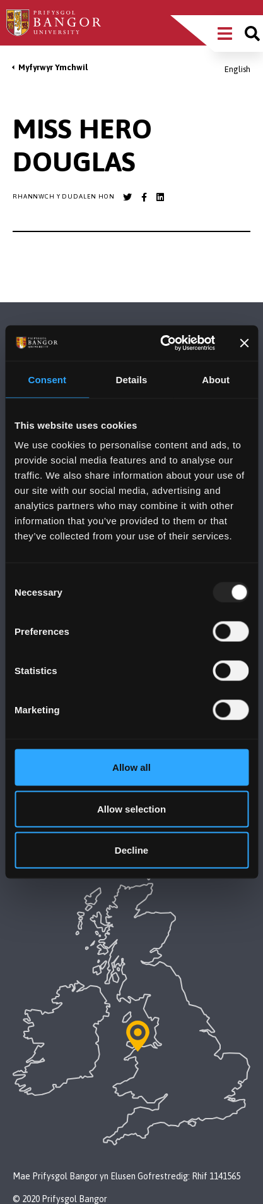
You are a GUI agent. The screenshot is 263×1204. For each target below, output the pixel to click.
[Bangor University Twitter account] (127, 197)
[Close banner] (244, 342)
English (237, 69)
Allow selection (131, 808)
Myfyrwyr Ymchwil (53, 67)
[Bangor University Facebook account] (143, 197)
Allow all (131, 767)
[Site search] (252, 33)
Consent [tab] (47, 379)
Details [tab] (132, 379)
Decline (131, 850)
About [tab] (216, 379)
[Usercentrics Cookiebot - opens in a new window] (162, 343)
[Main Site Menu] (224, 33)
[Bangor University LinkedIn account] (160, 197)
